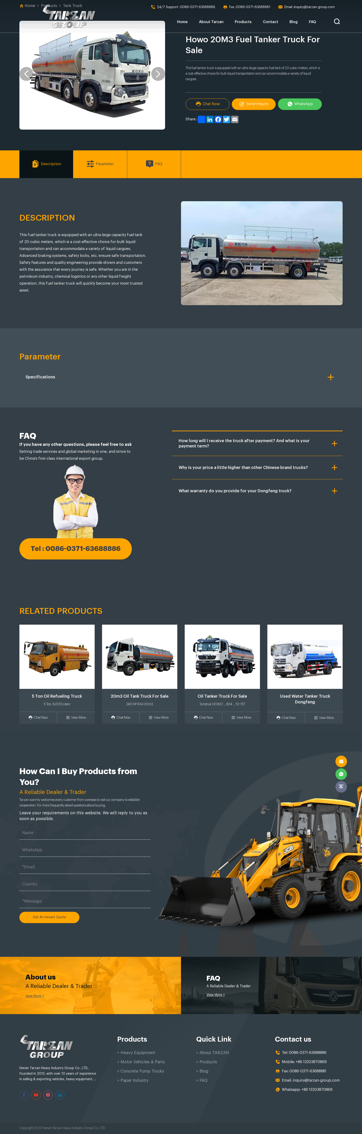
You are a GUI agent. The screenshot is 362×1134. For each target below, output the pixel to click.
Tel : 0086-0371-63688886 (76, 548)
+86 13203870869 (311, 1062)
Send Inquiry (253, 104)
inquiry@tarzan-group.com (306, 7)
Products (243, 22)
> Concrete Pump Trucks (141, 1071)
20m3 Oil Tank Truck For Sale (140, 696)
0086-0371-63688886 (183, 7)
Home (182, 22)
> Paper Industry (133, 1081)
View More (76, 717)
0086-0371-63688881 (246, 7)
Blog (294, 22)
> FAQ (202, 1081)
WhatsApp (300, 104)
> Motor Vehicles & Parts (141, 1062)
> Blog (202, 1071)
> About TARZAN (212, 1053)
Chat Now (208, 104)
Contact (270, 22)
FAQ (312, 22)
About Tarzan (211, 22)
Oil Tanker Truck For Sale (222, 696)
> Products (206, 1062)
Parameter (100, 164)
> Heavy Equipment (136, 1053)
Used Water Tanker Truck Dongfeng (305, 699)
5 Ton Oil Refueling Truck (57, 696)
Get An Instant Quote (49, 917)
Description (46, 164)
